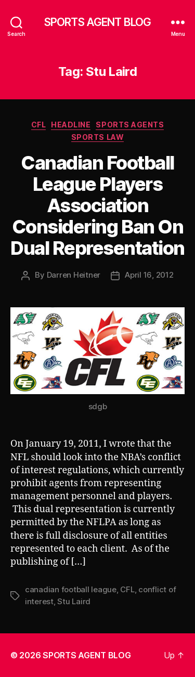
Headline (70, 124)
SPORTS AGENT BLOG (97, 22)
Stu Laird (73, 601)
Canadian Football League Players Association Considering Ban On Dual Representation (97, 205)
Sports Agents (130, 124)
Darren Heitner (73, 275)
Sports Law (97, 137)
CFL (38, 124)
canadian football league (70, 589)
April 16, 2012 (149, 275)
